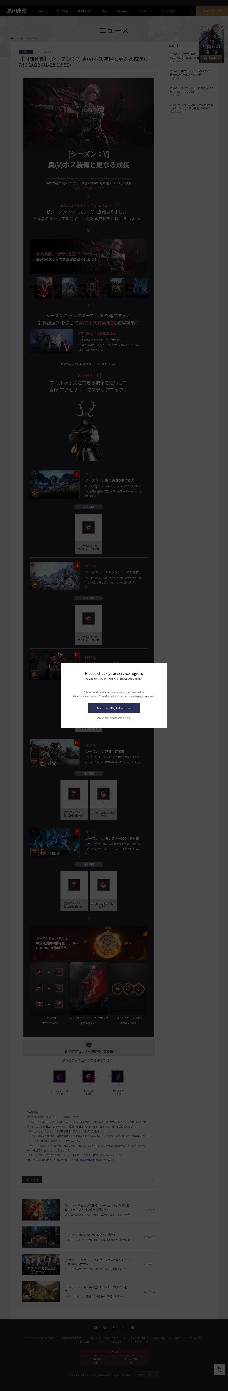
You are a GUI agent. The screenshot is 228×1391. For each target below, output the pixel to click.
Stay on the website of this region (114, 717)
